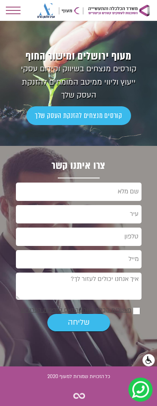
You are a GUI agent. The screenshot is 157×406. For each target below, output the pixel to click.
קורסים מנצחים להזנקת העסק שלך (78, 115)
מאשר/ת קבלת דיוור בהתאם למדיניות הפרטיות (76, 310)
